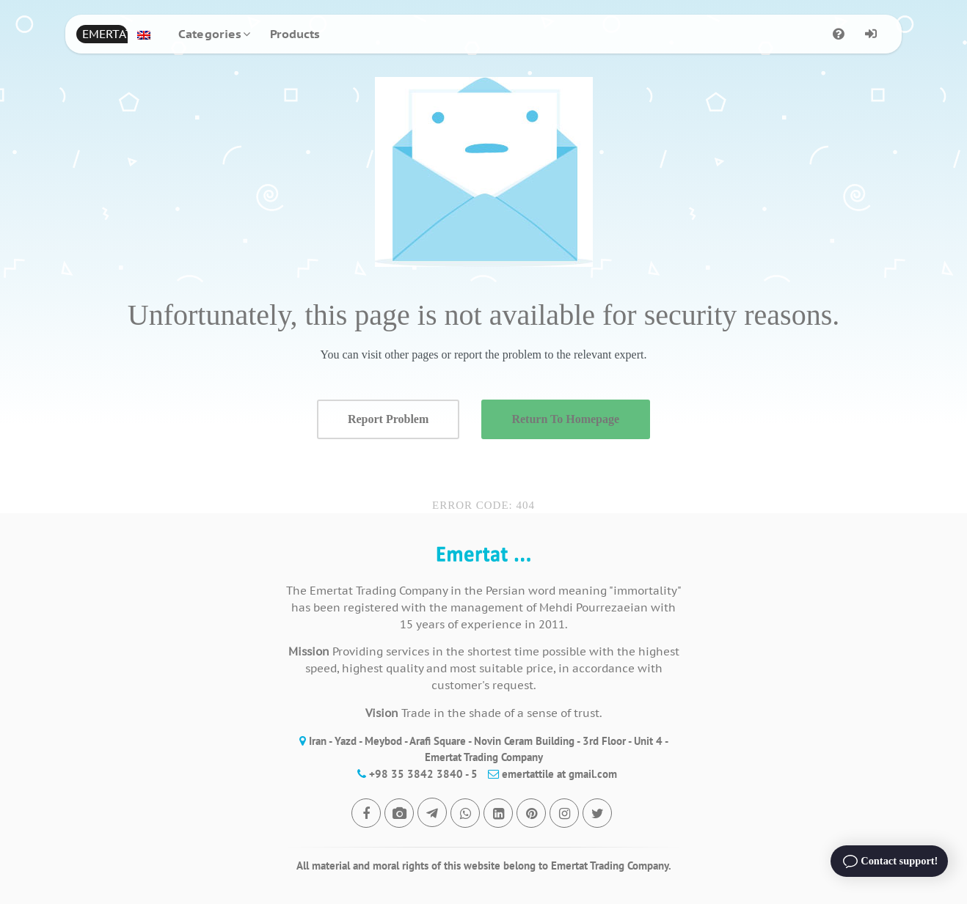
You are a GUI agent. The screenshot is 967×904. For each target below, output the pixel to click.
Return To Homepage (565, 419)
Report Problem (388, 419)
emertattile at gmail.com (549, 774)
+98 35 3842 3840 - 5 (414, 774)
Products (295, 33)
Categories (209, 33)
